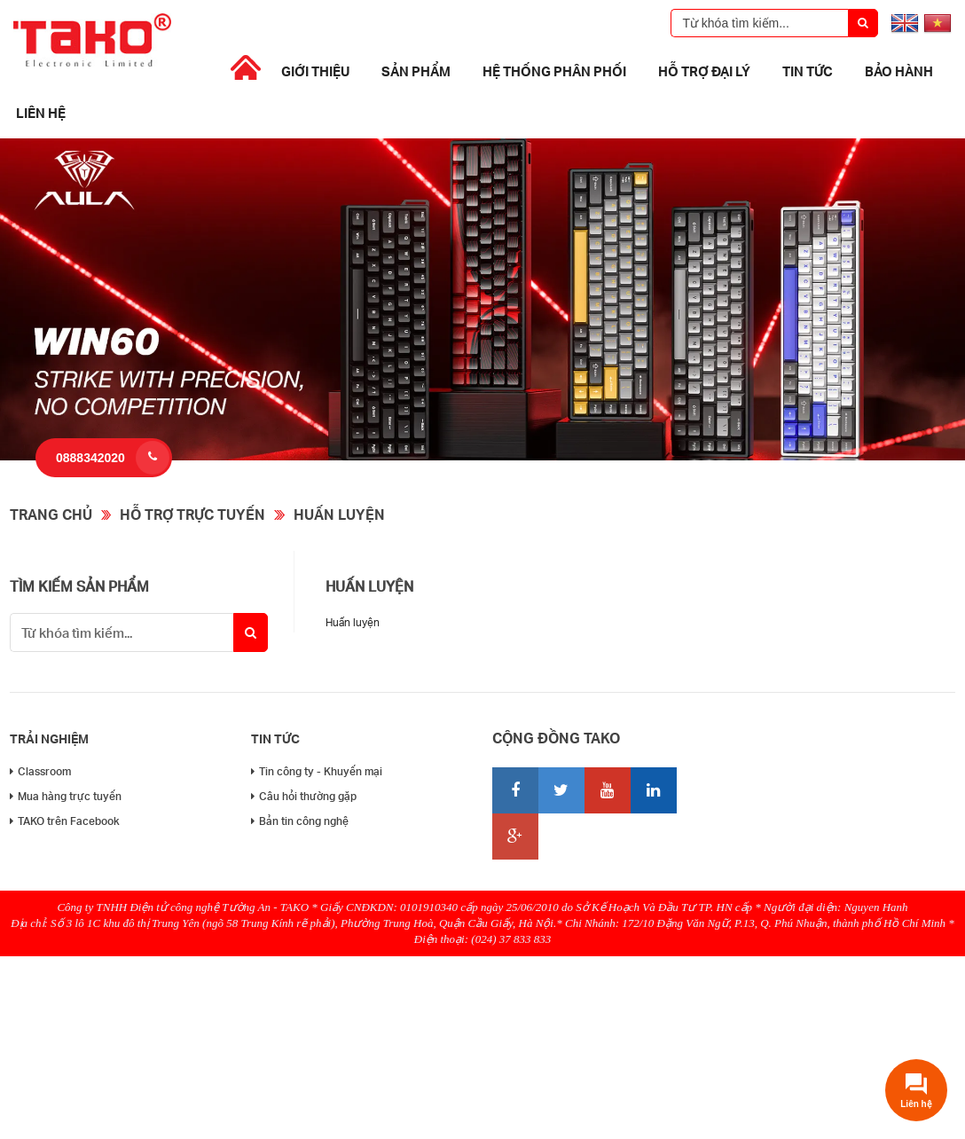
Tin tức (807, 71)
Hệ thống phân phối (554, 71)
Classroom (40, 771)
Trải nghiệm (49, 738)
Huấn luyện (339, 514)
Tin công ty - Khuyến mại (316, 771)
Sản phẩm (416, 71)
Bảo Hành (899, 71)
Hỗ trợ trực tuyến (192, 514)
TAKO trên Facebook (65, 821)
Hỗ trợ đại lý (704, 71)
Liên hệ (41, 113)
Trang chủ (51, 514)
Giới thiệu (315, 71)
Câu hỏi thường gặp (304, 796)
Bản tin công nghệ (300, 821)
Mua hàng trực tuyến (66, 796)
